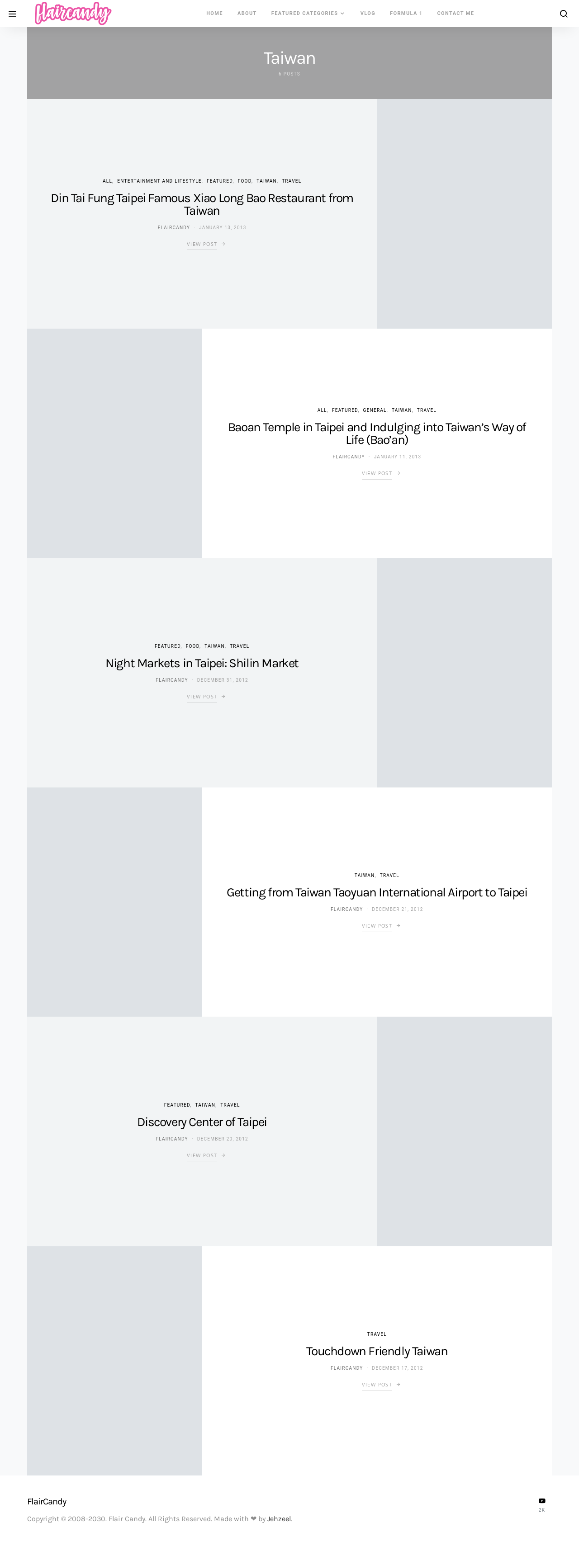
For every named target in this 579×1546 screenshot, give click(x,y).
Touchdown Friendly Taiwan (376, 1350)
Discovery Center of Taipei (202, 1121)
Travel (291, 181)
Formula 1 (406, 13)
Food (245, 181)
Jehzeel (279, 1518)
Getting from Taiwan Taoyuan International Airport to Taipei (377, 892)
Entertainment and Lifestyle (159, 181)
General (375, 410)
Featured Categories (304, 13)
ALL (107, 181)
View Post (202, 244)
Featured (220, 181)
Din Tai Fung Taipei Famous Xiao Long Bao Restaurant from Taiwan (202, 204)
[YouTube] (542, 1505)
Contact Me (456, 13)
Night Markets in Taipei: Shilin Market (202, 662)
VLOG (368, 13)
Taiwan (266, 181)
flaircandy (174, 227)
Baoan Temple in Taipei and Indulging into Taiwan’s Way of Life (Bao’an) (377, 433)
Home (214, 13)
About (247, 13)
